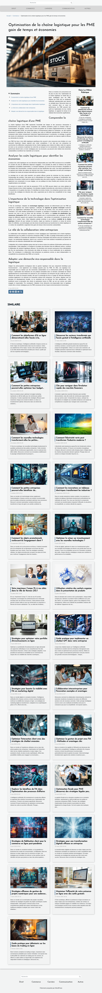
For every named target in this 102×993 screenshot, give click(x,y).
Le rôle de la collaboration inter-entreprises (23, 107)
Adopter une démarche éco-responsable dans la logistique (27, 111)
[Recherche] (51, 2)
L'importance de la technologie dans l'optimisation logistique (28, 104)
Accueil (9, 15)
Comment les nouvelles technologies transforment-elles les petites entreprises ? (27, 440)
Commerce (30, 8)
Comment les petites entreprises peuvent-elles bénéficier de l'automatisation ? (26, 490)
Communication (68, 8)
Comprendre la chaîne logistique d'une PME (23, 97)
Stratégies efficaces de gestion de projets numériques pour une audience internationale (28, 893)
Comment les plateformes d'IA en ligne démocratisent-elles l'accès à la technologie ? (85, 111)
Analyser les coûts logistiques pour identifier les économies (27, 100)
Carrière (48, 8)
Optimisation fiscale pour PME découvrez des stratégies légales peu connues (72, 791)
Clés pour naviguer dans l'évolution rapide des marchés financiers (85, 194)
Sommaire (15, 93)
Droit (14, 8)
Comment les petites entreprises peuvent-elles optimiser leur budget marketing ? (27, 388)
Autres (87, 8)
